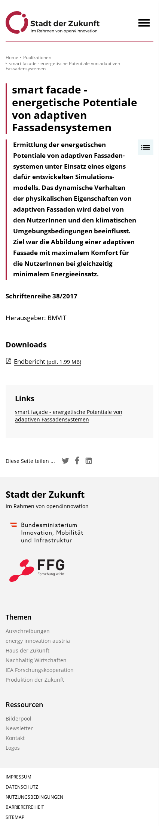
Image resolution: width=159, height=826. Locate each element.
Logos (13, 747)
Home (12, 57)
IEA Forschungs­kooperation (40, 669)
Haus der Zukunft (27, 650)
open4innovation (67, 506)
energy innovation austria (38, 640)
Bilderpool (18, 718)
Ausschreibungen (28, 631)
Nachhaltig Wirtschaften (36, 660)
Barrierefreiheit (25, 807)
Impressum (18, 777)
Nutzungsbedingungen (34, 797)
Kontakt (15, 737)
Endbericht (47, 361)
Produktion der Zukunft (35, 679)
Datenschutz (22, 787)
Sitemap (15, 817)
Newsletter (19, 728)
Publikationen (37, 57)
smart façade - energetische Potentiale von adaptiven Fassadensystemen (68, 415)
